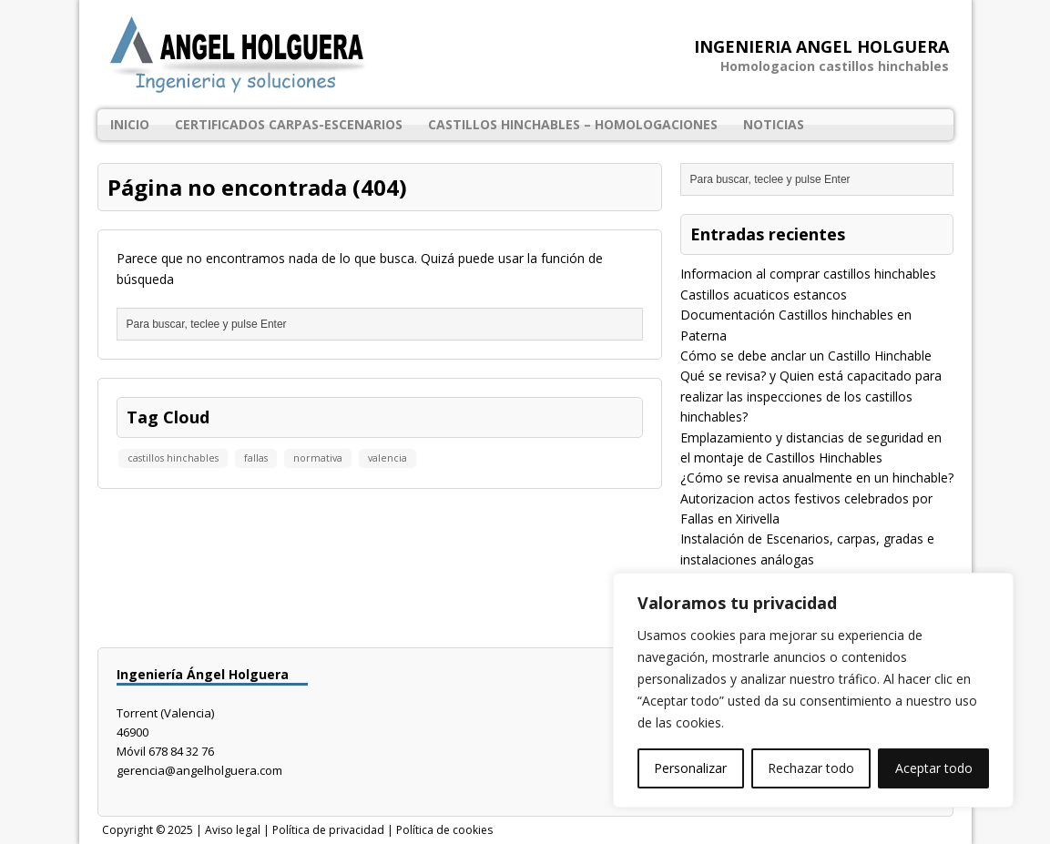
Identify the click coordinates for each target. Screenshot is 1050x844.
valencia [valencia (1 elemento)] (387, 458)
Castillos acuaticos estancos (763, 294)
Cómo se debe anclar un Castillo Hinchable (806, 355)
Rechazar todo (811, 768)
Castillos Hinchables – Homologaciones (573, 124)
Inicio (129, 124)
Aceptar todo (934, 768)
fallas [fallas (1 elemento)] (256, 458)
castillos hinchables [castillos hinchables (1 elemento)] (173, 458)
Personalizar (690, 768)
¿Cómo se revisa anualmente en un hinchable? (816, 477)
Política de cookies (444, 830)
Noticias (773, 124)
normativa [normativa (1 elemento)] (317, 458)
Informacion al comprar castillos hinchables (808, 273)
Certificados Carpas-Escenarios (289, 124)
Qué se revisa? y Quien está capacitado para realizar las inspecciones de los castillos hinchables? (811, 396)
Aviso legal (232, 830)
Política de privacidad (328, 830)
